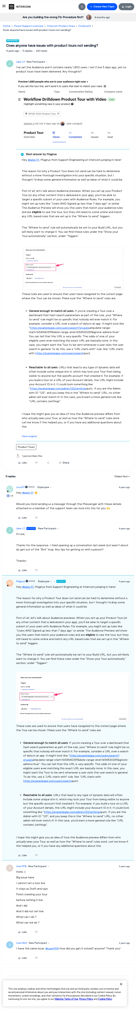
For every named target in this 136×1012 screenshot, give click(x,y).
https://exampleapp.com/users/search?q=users (59, 328)
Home (6, 26)
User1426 (21, 943)
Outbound (84, 26)
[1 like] (29, 456)
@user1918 (52, 948)
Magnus (20, 581)
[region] (65, 993)
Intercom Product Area (61, 26)
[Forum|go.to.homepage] (19, 6)
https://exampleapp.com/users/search (59, 353)
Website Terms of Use (66, 999)
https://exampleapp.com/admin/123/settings (58, 388)
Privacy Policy (86, 999)
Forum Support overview (28, 26)
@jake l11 (33, 160)
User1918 (21, 866)
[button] (4, 7)
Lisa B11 (20, 487)
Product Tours (26, 447)
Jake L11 (20, 61)
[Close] (121, 984)
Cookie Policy (105, 999)
